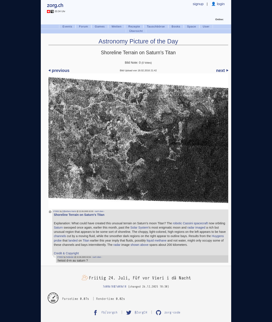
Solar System (139, 227)
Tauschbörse (156, 26)
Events (67, 26)
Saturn (58, 227)
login (220, 4)
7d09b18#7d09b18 (115, 286)
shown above (139, 244)
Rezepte (134, 26)
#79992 (60, 257)
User (206, 26)
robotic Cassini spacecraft (190, 223)
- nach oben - (99, 211)
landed (73, 240)
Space (191, 26)
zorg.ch (55, 4)
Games (100, 26)
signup (198, 4)
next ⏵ (222, 70)
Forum (83, 26)
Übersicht (136, 31)
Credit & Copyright (66, 253)
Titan (86, 240)
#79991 (56, 211)
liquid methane (157, 240)
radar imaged (196, 227)
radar (116, 244)
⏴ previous (58, 70)
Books (176, 26)
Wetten (117, 26)
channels (60, 236)
